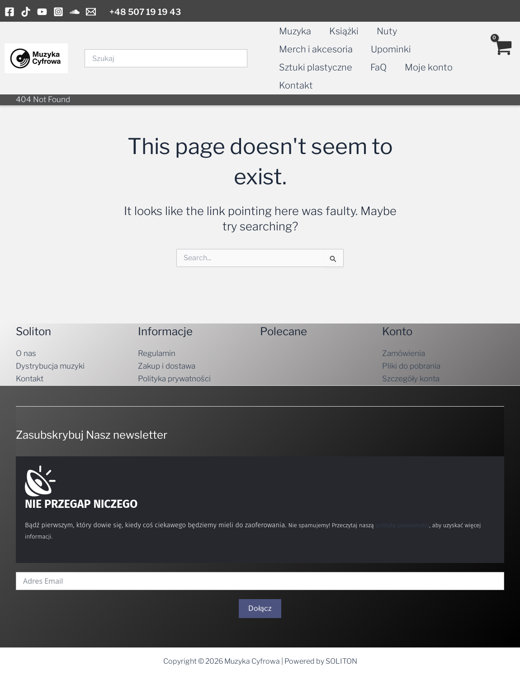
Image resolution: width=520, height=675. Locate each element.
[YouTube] (42, 12)
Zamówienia (403, 353)
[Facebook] (9, 12)
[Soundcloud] (75, 12)
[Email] (91, 12)
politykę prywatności (402, 525)
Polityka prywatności (174, 378)
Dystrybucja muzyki (50, 365)
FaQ (378, 67)
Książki (344, 31)
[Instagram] (58, 12)
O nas (26, 353)
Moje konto (429, 67)
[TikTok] (26, 12)
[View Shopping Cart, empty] (502, 58)
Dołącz (260, 608)
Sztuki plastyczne (315, 67)
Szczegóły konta (411, 378)
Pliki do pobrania (411, 365)
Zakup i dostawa (166, 365)
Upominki (391, 49)
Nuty (387, 31)
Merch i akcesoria (316, 49)
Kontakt (296, 85)
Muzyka (295, 31)
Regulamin (156, 353)
